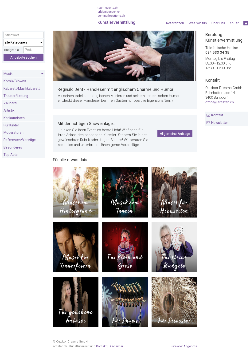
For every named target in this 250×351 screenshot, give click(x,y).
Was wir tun (198, 23)
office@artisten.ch (219, 102)
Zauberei (10, 103)
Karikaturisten (14, 118)
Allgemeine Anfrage (175, 134)
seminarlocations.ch (111, 15)
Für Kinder (11, 125)
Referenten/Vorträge (20, 140)
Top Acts (11, 155)
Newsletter (219, 123)
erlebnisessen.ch (109, 11)
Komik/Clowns (15, 81)
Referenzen (175, 23)
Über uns (218, 23)
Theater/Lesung (16, 96)
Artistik (9, 110)
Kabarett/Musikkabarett (22, 88)
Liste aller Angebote (183, 346)
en (232, 23)
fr (237, 23)
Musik (23, 74)
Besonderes (13, 147)
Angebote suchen (23, 57)
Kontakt (217, 115)
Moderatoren (13, 132)
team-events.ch (108, 7)
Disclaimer (116, 346)
